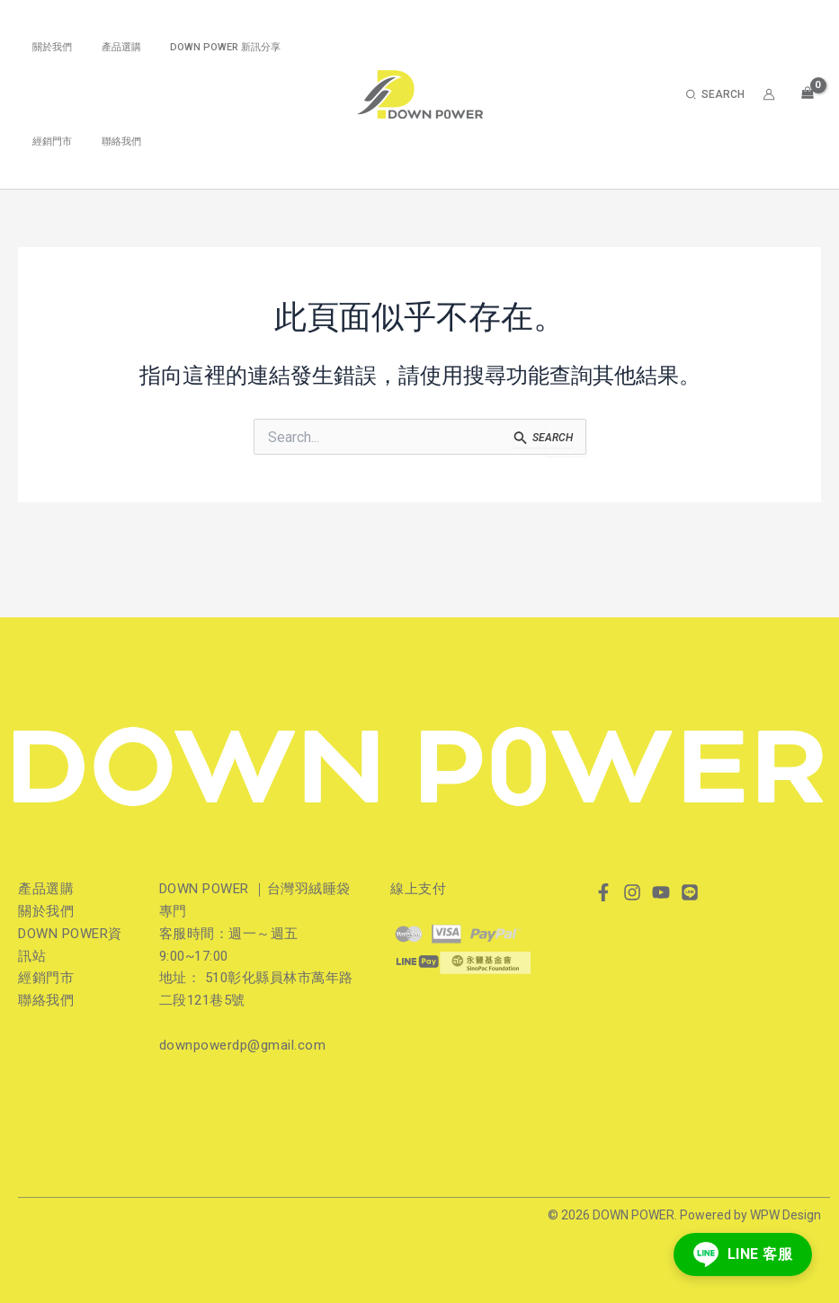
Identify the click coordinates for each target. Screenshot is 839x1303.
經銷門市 (47, 141)
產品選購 (107, 47)
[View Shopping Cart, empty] (807, 92)
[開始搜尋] (542, 439)
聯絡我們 (107, 141)
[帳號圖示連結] (769, 94)
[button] (715, 94)
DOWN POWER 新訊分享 (202, 47)
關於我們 (47, 47)
